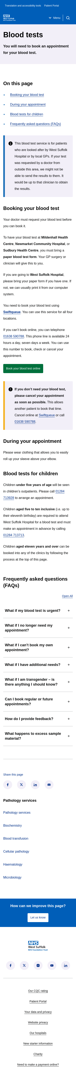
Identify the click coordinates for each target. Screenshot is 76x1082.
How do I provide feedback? (38, 718)
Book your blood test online (24, 369)
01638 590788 (13, 336)
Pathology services (16, 812)
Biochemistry (12, 825)
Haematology (12, 864)
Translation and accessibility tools (23, 5)
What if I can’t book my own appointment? (38, 647)
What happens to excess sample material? (38, 736)
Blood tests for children (26, 114)
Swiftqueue (47, 415)
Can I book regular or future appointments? (38, 701)
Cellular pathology (16, 851)
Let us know (38, 917)
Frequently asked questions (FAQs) (35, 124)
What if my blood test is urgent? (38, 610)
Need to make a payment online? (38, 1064)
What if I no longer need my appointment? (38, 627)
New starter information (38, 1043)
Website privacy (38, 1022)
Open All (67, 596)
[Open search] (68, 18)
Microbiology (12, 877)
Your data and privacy (38, 1012)
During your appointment (28, 104)
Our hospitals (38, 1033)
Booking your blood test (27, 94)
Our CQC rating (38, 990)
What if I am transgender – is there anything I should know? (38, 681)
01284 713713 (13, 535)
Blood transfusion (15, 838)
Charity (37, 1054)
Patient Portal (51, 5)
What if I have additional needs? (38, 664)
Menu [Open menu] (54, 17)
